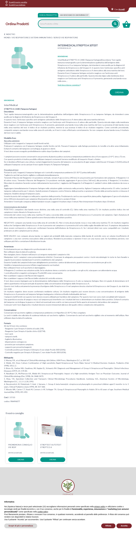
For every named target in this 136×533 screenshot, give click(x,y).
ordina (119, 92)
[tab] (74, 15)
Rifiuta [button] (108, 526)
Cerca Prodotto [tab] (48, 15)
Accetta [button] (124, 526)
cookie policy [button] (42, 512)
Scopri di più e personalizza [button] (20, 526)
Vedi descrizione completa (69, 85)
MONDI (7, 37)
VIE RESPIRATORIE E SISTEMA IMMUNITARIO (32, 37)
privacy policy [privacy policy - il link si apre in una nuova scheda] (99, 506)
